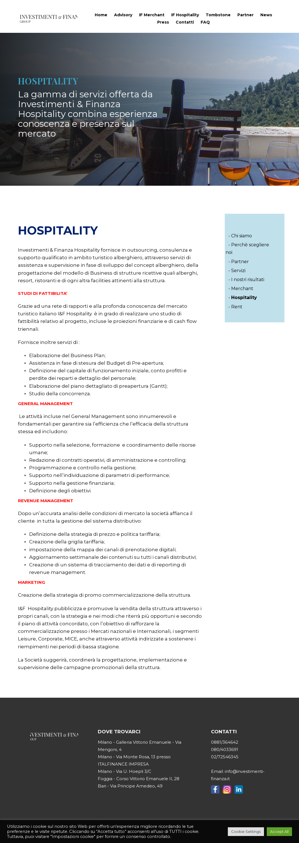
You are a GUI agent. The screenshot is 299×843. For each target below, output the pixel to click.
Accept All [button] (279, 831)
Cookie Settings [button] (246, 831)
